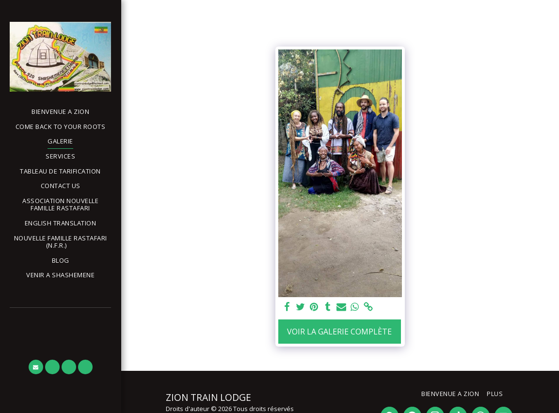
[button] (60, 242)
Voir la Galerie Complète (339, 331)
